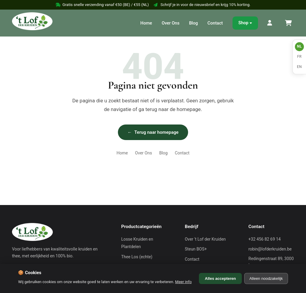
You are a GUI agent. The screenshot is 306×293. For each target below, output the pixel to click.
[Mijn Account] (270, 23)
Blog (193, 23)
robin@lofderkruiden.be (270, 249)
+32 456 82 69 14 (264, 239)
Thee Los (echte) (136, 256)
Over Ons (170, 23)
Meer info (183, 282)
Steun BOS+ (196, 249)
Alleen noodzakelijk (266, 278)
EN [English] (299, 67)
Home (146, 23)
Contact (215, 23)
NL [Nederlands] (299, 46)
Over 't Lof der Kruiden (205, 239)
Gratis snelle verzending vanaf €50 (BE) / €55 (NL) (102, 4)
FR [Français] (299, 56)
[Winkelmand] (288, 23)
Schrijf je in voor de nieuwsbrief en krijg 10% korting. (202, 4)
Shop (243, 22)
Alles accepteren (220, 278)
